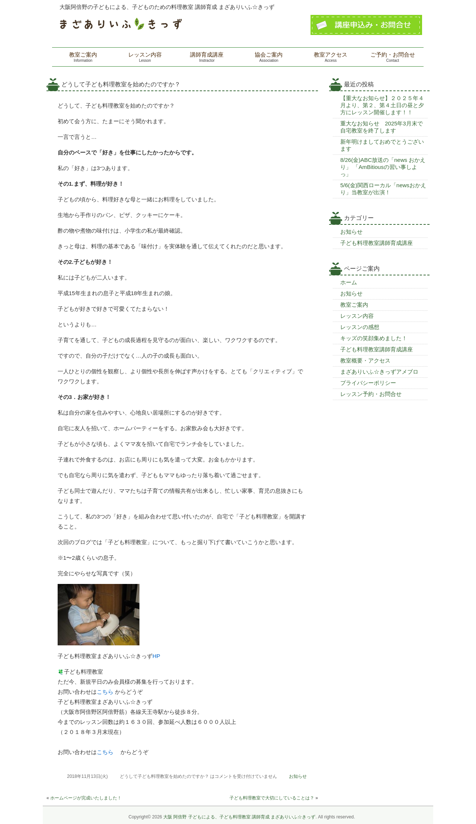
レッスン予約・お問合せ (371, 394)
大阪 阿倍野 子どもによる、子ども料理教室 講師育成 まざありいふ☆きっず (239, 817)
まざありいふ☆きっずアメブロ (379, 371)
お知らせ (298, 776)
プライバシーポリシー (368, 383)
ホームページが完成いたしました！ (86, 798)
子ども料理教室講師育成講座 (376, 243)
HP (156, 656)
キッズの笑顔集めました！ (373, 338)
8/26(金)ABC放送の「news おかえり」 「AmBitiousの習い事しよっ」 (382, 167)
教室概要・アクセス (365, 360)
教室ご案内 (354, 304)
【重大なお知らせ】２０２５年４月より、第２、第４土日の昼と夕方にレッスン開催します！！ (382, 105)
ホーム (348, 282)
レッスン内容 (357, 316)
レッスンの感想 (359, 327)
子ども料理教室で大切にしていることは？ (271, 798)
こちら (105, 692)
